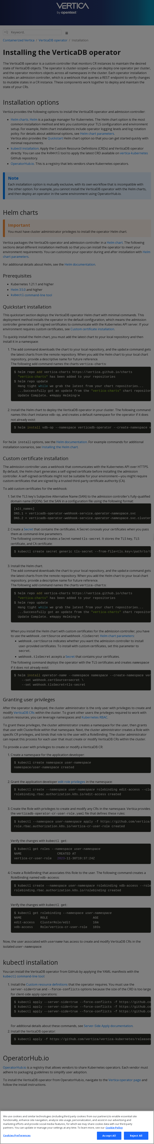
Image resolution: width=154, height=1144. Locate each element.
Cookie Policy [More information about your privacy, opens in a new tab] (114, 1133)
